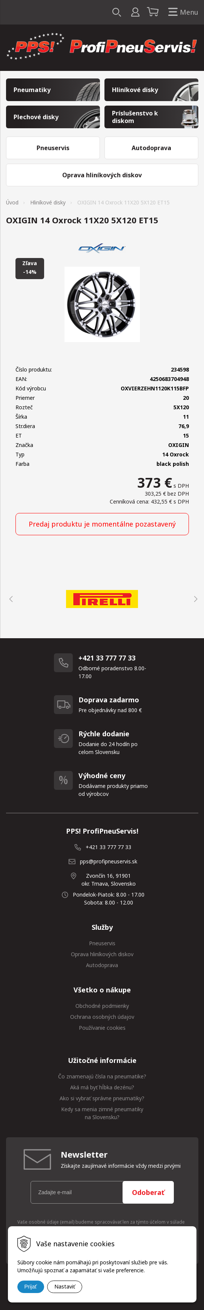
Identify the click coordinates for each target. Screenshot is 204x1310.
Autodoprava (102, 965)
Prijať (31, 1287)
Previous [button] (10, 599)
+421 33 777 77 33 (108, 847)
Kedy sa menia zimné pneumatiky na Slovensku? (102, 1113)
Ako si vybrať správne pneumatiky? (102, 1098)
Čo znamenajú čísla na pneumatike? (102, 1076)
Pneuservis (102, 943)
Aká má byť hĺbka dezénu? (102, 1087)
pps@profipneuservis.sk (108, 861)
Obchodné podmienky (102, 1005)
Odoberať (148, 1192)
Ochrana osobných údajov (102, 1016)
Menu (181, 12)
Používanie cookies (102, 1027)
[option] (102, 599)
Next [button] (194, 599)
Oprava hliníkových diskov (102, 954)
